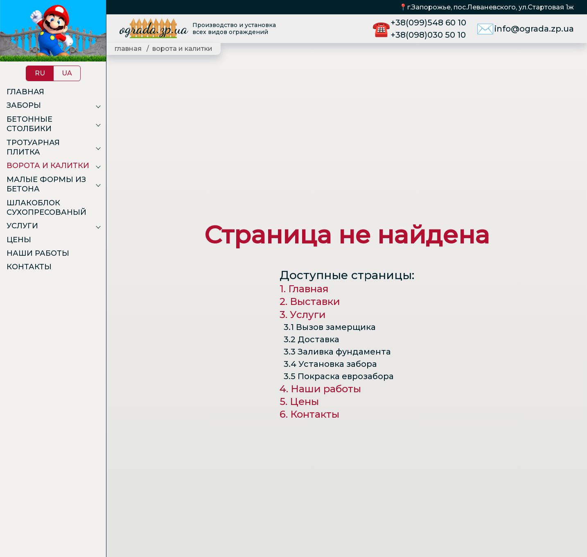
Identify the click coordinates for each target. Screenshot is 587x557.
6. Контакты (309, 414)
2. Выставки (310, 301)
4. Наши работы (320, 389)
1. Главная (304, 289)
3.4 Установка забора (330, 364)
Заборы (24, 105)
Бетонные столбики (29, 124)
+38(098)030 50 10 (428, 35)
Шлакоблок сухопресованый (46, 207)
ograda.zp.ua (153, 28)
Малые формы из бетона (46, 184)
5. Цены (299, 401)
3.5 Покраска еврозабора (339, 376)
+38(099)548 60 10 (428, 22)
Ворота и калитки (48, 165)
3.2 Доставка (311, 339)
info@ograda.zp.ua (534, 29)
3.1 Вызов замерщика (330, 327)
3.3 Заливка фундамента (337, 352)
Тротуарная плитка (33, 147)
